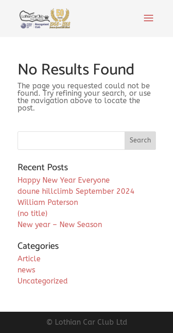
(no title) (33, 213)
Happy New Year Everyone (64, 180)
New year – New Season (60, 224)
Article (29, 258)
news (26, 269)
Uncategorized (43, 281)
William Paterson (48, 202)
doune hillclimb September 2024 (76, 191)
